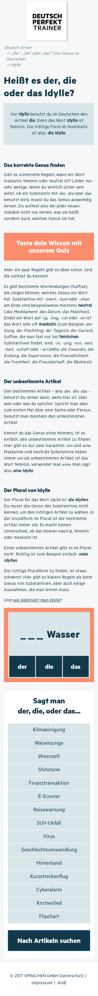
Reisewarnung (49, 810)
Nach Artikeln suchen (49, 940)
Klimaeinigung (49, 730)
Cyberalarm (49, 890)
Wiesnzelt (49, 757)
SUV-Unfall (49, 823)
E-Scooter (49, 797)
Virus (49, 837)
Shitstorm (49, 770)
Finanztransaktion (49, 783)
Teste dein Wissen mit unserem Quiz (49, 246)
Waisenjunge (49, 743)
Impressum (42, 983)
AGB (61, 983)
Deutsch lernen (18, 47)
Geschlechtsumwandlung (49, 850)
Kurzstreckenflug (49, 877)
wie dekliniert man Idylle (36, 600)
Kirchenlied (49, 903)
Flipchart (49, 917)
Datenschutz (72, 976)
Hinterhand (49, 863)
